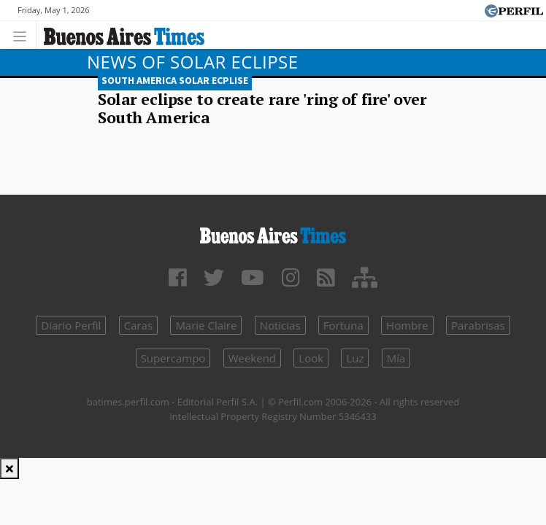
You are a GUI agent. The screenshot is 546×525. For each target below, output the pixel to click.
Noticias (280, 325)
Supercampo (173, 358)
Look (311, 358)
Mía (396, 358)
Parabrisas (478, 325)
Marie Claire (206, 325)
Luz (355, 358)
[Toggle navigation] (24, 35)
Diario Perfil (71, 325)
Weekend (252, 358)
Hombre (407, 325)
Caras (138, 325)
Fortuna (343, 325)
